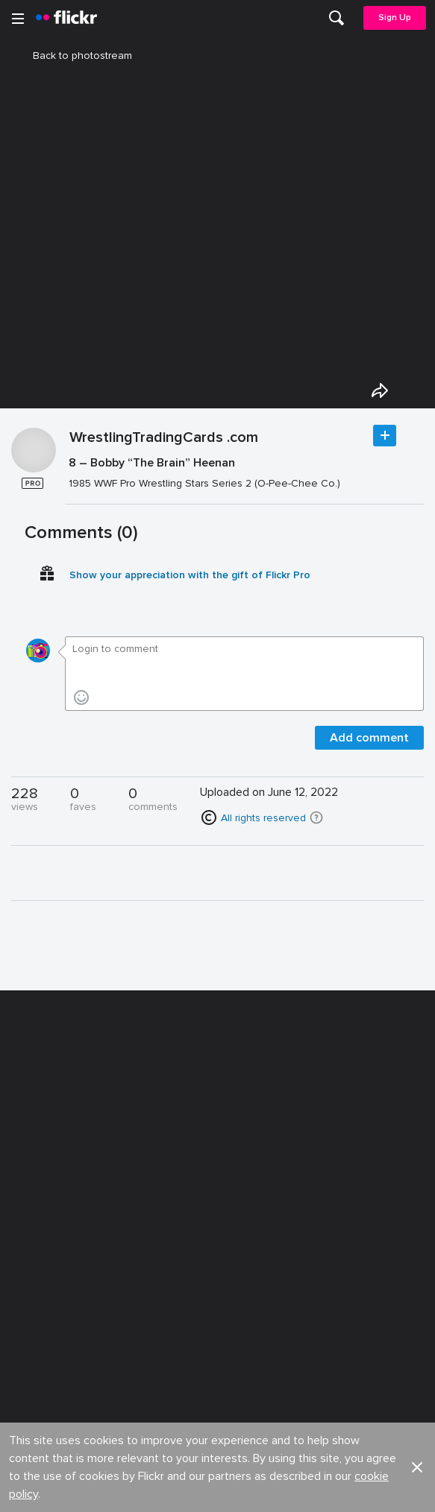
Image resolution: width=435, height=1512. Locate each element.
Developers (44, 1222)
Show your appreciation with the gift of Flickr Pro (189, 636)
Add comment (369, 799)
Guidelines (41, 1250)
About (30, 1168)
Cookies (239, 1222)
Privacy (235, 1326)
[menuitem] (336, 18)
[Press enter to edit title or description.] (245, 534)
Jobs (230, 1168)
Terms (30, 1349)
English (33, 1278)
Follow (384, 497)
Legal (29, 1326)
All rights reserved (263, 879)
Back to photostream (73, 55)
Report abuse (251, 1250)
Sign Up (394, 17)
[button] (316, 879)
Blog (27, 1195)
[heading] (66, 18)
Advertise (241, 1195)
